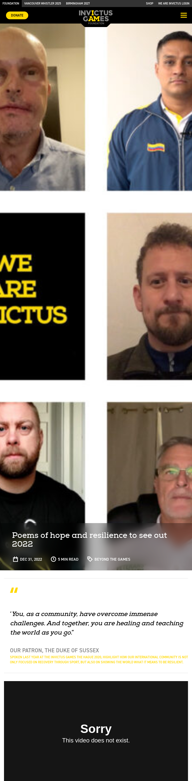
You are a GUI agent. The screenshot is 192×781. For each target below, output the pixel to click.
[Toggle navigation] (183, 16)
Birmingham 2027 (78, 4)
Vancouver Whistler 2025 (42, 4)
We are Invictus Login (174, 4)
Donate (17, 15)
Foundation (10, 4)
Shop (149, 4)
